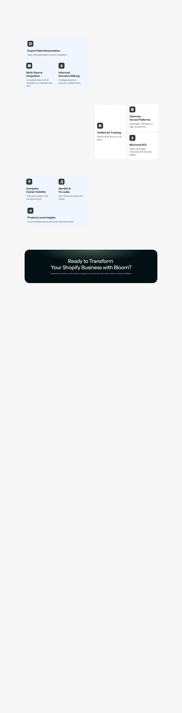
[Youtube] (37, 694)
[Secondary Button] (148, 6)
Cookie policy (155, 685)
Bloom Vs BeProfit (130, 685)
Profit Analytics (59, 685)
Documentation (108, 685)
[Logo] (31, 6)
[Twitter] (45, 694)
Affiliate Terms (156, 692)
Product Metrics (60, 689)
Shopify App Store (84, 696)
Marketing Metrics (60, 696)
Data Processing (156, 689)
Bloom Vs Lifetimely (131, 689)
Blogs (105, 681)
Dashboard (58, 681)
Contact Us (107, 689)
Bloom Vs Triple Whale (132, 692)
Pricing (80, 689)
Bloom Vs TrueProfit (131, 681)
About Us (81, 685)
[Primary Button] (36, 72)
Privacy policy (155, 681)
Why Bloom (82, 681)
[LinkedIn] (29, 694)
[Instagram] (22, 694)
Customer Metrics (60, 692)
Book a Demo (82, 692)
